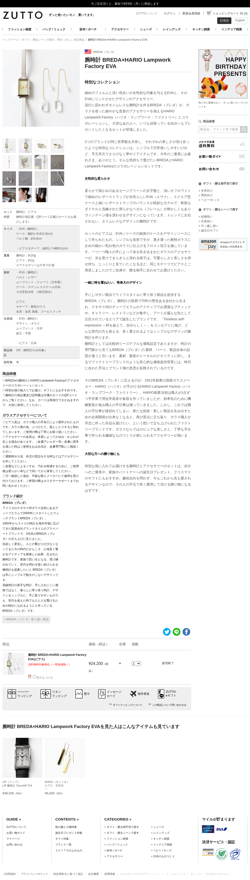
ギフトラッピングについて (127, 705)
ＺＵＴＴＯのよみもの (68, 850)
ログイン (170, 13)
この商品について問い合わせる (169, 705)
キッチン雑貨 (201, 29)
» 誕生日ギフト (209, 230)
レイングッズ (171, 29)
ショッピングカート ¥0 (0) (230, 13)
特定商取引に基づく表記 (68, 873)
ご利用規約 (9, 873)
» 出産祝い (206, 221)
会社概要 (93, 873)
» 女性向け (206, 190)
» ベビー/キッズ (209, 200)
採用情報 (109, 873)
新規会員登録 (191, 13)
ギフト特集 (62, 838)
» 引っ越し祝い (209, 226)
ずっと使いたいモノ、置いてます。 (72, 15)
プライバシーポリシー (34, 873)
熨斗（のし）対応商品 (71, 39)
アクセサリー (120, 29)
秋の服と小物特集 (66, 826)
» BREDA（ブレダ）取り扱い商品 (26, 619)
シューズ (146, 29)
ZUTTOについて (146, 13)
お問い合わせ (223, 169)
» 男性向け (206, 195)
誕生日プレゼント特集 (68, 832)
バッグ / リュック (53, 29)
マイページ (13, 838)
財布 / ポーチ (88, 29)
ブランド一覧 (63, 844)
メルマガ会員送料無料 (223, 144)
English (240, 20)
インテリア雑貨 (231, 29)
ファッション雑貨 (19, 29)
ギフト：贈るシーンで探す (38, 39)
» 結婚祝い (206, 216)
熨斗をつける (43, 677)
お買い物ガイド (223, 156)
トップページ (10, 39)
